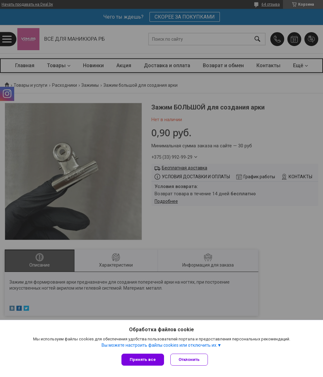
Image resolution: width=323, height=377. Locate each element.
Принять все (143, 359)
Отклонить (189, 359)
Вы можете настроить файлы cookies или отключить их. (159, 345)
